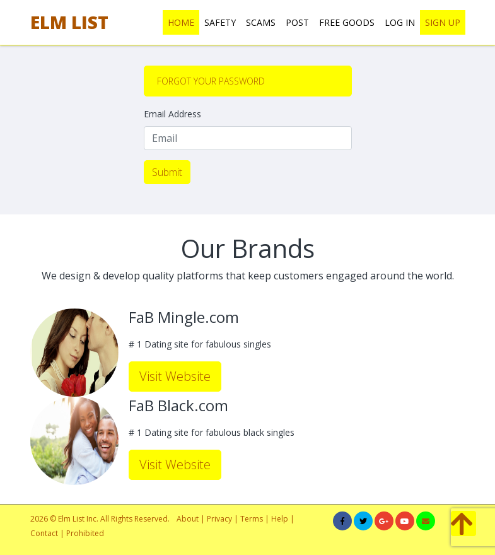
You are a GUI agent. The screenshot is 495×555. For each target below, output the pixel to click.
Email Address (172, 114)
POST (297, 22)
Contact (44, 533)
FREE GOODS (347, 22)
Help (279, 518)
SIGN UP (442, 22)
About (188, 518)
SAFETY (220, 22)
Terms (252, 518)
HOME (181, 22)
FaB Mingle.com (184, 317)
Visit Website (175, 376)
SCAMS (261, 22)
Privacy (219, 518)
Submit (167, 172)
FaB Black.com (178, 406)
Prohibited (85, 533)
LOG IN (400, 22)
